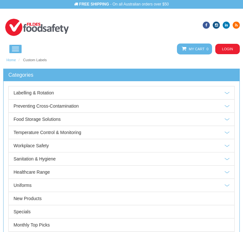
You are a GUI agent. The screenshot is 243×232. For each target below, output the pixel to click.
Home (11, 60)
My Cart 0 (194, 49)
